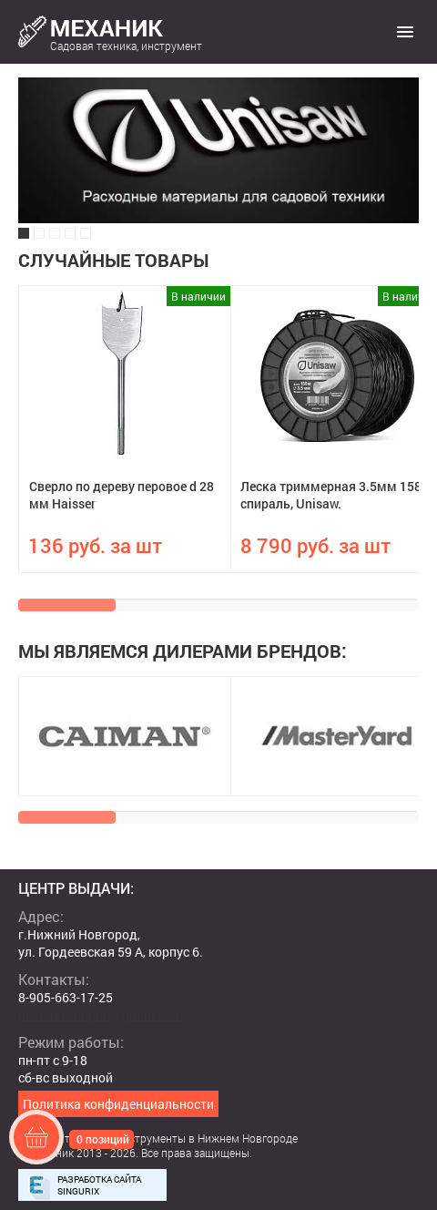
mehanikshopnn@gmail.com (100, 1014)
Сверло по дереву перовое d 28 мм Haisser (121, 494)
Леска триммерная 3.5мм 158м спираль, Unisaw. (336, 494)
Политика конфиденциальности (118, 1104)
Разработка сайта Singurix (99, 1185)
